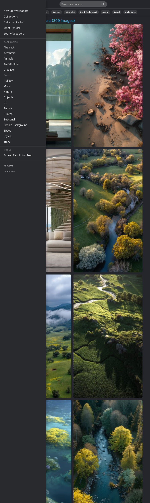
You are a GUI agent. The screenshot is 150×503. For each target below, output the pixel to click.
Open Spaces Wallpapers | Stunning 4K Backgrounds (18, 5)
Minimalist (70, 12)
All (21, 12)
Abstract (43, 12)
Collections (130, 12)
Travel (117, 12)
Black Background (88, 12)
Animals (56, 12)
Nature (31, 12)
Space (105, 12)
